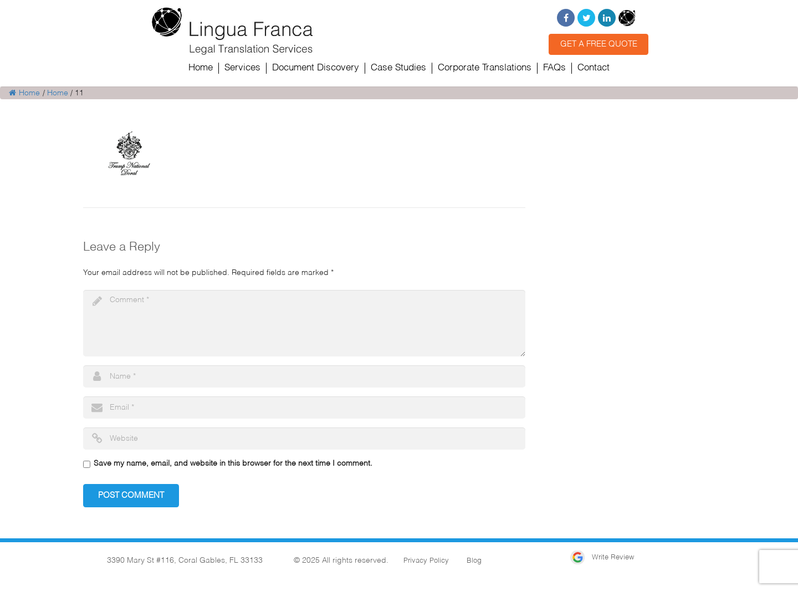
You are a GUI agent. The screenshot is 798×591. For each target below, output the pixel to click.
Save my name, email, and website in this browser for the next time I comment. (233, 463)
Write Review (602, 557)
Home (24, 93)
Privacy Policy (426, 560)
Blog (474, 560)
